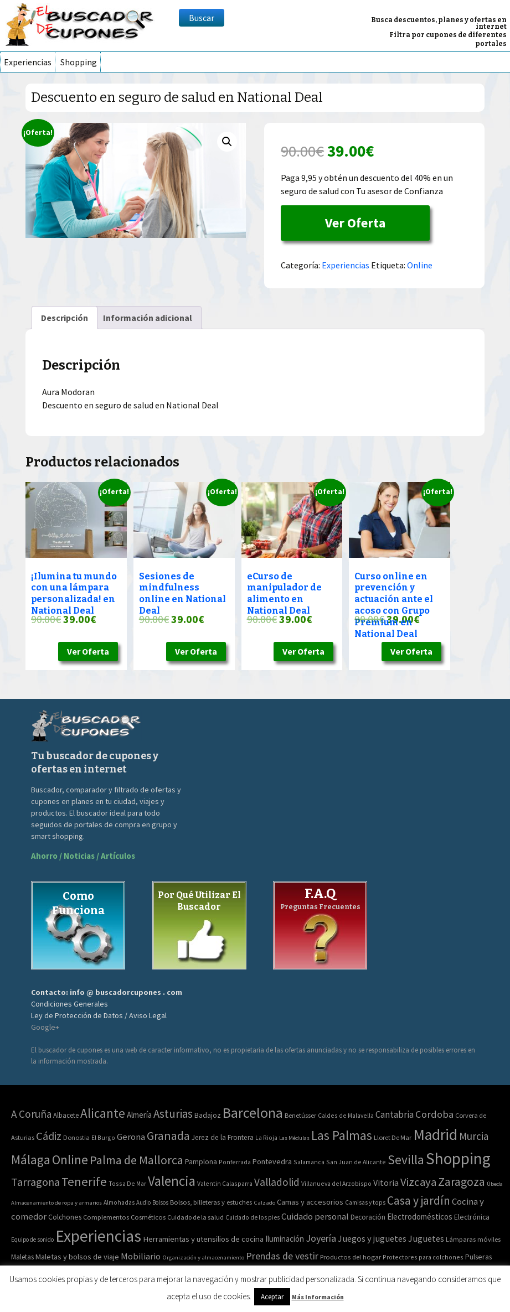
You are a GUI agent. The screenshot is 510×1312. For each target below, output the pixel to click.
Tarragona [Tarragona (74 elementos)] (35, 1182)
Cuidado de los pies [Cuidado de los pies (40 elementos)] (252, 1217)
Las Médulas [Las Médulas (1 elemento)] (294, 1138)
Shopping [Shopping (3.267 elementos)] (458, 1158)
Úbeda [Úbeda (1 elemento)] (495, 1183)
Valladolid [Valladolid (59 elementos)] (277, 1182)
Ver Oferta (355, 222)
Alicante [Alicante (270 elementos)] (102, 1113)
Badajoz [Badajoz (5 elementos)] (207, 1115)
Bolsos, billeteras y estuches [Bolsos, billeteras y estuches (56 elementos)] (211, 1202)
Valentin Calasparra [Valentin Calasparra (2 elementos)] (225, 1183)
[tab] (64, 317)
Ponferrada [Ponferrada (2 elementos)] (235, 1162)
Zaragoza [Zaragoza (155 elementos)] (461, 1181)
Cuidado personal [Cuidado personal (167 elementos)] (315, 1216)
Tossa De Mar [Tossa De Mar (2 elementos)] (127, 1183)
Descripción (64, 317)
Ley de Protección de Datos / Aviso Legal (99, 1015)
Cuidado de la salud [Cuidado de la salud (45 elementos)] (195, 1217)
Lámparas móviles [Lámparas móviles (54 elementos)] (473, 1239)
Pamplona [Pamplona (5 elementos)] (201, 1161)
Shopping (78, 62)
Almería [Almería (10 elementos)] (139, 1114)
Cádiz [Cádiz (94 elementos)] (48, 1136)
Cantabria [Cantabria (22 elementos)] (394, 1114)
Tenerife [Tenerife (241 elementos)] (84, 1181)
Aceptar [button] (272, 1296)
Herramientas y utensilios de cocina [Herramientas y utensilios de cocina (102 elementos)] (203, 1238)
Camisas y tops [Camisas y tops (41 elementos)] (365, 1202)
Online (419, 265)
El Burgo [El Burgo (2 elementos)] (103, 1137)
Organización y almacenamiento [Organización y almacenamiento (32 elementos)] (203, 1257)
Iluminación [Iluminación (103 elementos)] (284, 1238)
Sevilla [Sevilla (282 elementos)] (406, 1160)
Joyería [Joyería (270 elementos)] (321, 1238)
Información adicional (147, 317)
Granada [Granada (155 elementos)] (168, 1135)
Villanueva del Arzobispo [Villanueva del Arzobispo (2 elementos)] (336, 1183)
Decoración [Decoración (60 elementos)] (368, 1217)
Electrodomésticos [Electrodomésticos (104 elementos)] (419, 1216)
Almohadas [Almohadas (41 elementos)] (119, 1202)
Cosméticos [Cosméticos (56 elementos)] (148, 1217)
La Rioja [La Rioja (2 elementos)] (266, 1137)
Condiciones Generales (69, 1004)
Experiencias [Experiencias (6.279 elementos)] (98, 1236)
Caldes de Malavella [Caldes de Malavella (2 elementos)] (346, 1115)
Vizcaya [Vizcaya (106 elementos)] (418, 1182)
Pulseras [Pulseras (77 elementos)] (478, 1257)
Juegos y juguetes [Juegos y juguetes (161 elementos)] (372, 1238)
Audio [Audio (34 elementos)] (143, 1202)
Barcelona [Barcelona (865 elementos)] (253, 1112)
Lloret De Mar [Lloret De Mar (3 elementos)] (392, 1137)
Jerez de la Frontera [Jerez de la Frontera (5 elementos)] (223, 1137)
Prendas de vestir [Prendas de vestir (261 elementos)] (282, 1255)
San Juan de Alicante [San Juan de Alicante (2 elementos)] (356, 1162)
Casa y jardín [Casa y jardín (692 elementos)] (418, 1200)
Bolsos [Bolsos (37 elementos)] (160, 1202)
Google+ (45, 1027)
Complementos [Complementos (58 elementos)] (106, 1216)
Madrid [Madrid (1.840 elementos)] (435, 1134)
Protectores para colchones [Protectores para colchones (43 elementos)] (423, 1257)
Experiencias (27, 62)
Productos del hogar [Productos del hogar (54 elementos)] (350, 1257)
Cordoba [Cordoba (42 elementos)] (434, 1114)
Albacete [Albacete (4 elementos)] (66, 1115)
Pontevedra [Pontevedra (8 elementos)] (272, 1161)
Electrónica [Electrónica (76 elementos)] (472, 1217)
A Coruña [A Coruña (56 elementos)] (31, 1114)
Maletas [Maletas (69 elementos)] (22, 1257)
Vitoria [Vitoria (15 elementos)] (386, 1182)
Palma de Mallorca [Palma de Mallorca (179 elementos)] (136, 1160)
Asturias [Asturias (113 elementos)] (173, 1113)
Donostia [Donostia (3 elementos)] (76, 1137)
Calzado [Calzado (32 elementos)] (264, 1202)
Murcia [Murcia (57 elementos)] (473, 1136)
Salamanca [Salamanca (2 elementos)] (308, 1162)
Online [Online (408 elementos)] (70, 1159)
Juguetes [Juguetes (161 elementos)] (426, 1238)
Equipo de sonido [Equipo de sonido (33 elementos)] (32, 1239)
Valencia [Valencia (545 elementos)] (171, 1181)
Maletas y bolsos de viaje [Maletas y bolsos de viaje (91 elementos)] (77, 1257)
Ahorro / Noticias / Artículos (83, 856)
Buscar (201, 17)
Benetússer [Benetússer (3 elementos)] (300, 1115)
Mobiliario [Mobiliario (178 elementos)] (141, 1256)
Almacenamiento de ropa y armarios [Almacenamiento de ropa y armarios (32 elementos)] (56, 1202)
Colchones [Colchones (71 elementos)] (64, 1217)
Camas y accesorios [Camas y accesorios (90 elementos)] (310, 1202)
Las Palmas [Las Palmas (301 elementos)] (341, 1135)
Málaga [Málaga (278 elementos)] (30, 1160)
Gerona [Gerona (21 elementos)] (131, 1137)
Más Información (318, 1297)
